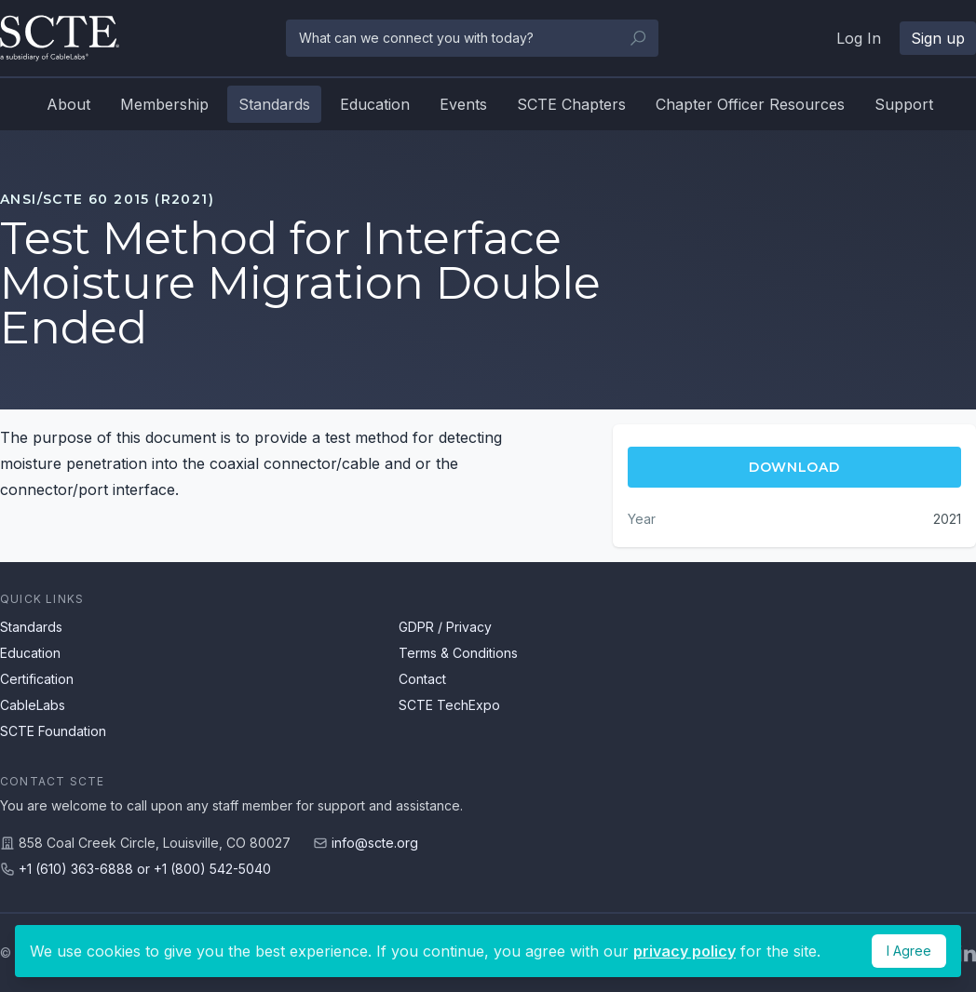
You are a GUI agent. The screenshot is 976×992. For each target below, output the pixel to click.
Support (903, 104)
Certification (37, 679)
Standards (274, 104)
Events (463, 104)
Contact (422, 679)
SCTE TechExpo (449, 705)
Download (794, 467)
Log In (858, 38)
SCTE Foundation (53, 731)
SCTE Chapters (571, 104)
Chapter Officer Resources (750, 104)
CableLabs (32, 705)
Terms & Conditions (458, 653)
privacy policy (684, 951)
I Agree (909, 950)
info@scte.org (375, 843)
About (68, 104)
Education (375, 104)
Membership (164, 104)
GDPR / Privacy (445, 627)
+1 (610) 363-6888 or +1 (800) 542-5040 (145, 869)
